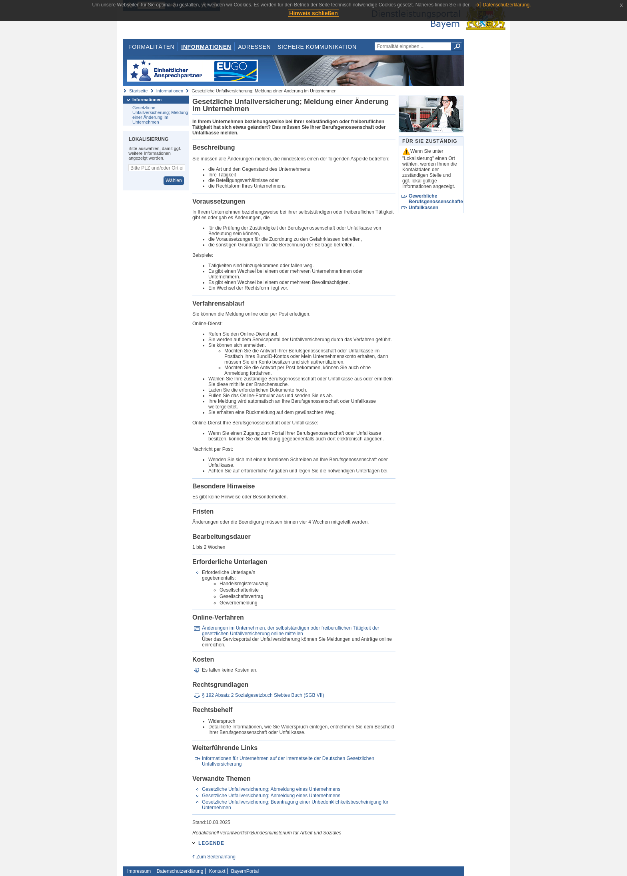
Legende (211, 843)
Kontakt (217, 871)
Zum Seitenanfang (216, 857)
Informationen (206, 47)
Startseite (138, 90)
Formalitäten (151, 47)
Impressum (139, 871)
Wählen (174, 180)
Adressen (254, 47)
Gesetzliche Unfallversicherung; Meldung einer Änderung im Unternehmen (160, 114)
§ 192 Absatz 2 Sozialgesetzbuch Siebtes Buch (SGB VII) (263, 695)
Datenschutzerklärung (180, 871)
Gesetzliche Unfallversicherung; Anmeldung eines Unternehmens (271, 795)
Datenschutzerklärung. (507, 5)
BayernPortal (245, 871)
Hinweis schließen (313, 13)
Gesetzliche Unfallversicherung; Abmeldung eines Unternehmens (271, 789)
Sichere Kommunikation (317, 47)
